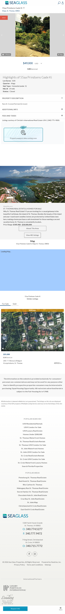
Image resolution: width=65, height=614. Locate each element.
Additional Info (10, 109)
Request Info (15, 609)
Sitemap (48, 565)
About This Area (32, 228)
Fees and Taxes (9, 116)
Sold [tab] (14, 304)
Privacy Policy (19, 565)
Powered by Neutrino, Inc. (51, 562)
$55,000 (6, 354)
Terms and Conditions (35, 565)
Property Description (12, 98)
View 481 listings (32, 235)
